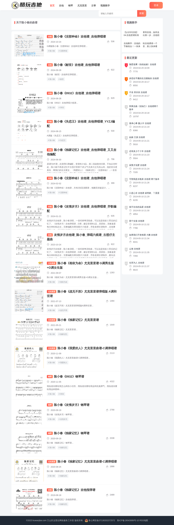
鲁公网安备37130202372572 (102, 520)
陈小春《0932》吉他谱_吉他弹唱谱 (77, 93)
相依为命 (63, 282)
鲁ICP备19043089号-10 (128, 520)
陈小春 (52, 51)
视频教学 (105, 5)
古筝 (93, 5)
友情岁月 (63, 419)
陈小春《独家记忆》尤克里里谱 (78, 319)
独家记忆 (63, 334)
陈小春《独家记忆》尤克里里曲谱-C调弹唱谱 (87, 461)
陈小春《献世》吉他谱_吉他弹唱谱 (77, 64)
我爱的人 (63, 363)
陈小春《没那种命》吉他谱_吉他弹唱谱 (80, 36)
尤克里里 (82, 5)
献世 (62, 79)
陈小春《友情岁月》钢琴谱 (71, 404)
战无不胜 (63, 310)
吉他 (61, 5)
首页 (52, 5)
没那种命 (63, 51)
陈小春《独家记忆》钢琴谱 (71, 433)
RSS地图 (144, 520)
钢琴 (70, 5)
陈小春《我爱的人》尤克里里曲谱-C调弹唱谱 (87, 348)
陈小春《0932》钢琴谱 (69, 376)
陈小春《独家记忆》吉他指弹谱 (74, 489)
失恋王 (62, 140)
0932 (62, 108)
